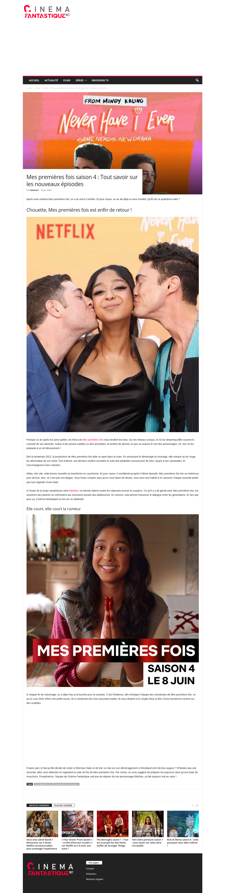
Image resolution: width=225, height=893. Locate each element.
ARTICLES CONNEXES (39, 805)
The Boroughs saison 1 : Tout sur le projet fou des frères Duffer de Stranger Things (112, 842)
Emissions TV (100, 80)
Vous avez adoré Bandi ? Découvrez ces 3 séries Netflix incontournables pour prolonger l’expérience (42, 844)
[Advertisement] (112, 49)
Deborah (34, 190)
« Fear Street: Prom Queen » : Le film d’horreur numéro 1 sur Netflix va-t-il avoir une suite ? (77, 844)
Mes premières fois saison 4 (66, 784)
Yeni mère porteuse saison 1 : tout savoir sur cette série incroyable (147, 842)
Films (66, 80)
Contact (90, 868)
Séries (81, 80)
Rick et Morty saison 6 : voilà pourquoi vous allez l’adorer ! (182, 842)
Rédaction (91, 874)
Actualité (51, 80)
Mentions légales (94, 879)
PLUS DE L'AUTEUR (63, 805)
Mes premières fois (93, 439)
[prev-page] (193, 805)
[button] (197, 80)
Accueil (34, 80)
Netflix (46, 88)
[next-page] (197, 805)
